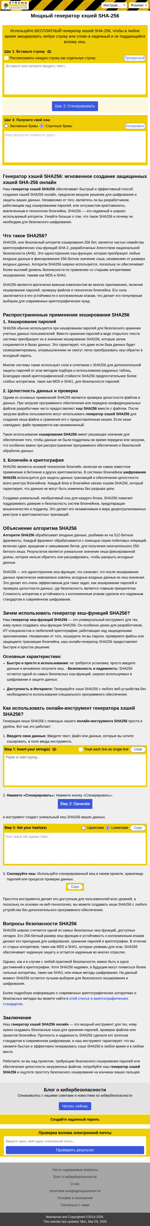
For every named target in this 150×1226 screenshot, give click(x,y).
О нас (75, 1184)
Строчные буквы (58, 126)
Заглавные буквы (24, 126)
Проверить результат (75, 1150)
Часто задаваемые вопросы (75, 1170)
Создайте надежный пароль (74, 1119)
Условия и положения (75, 1198)
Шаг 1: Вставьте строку (24, 51)
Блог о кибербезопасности (75, 1177)
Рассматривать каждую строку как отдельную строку (53, 58)
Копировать (135, 126)
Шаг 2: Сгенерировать (75, 106)
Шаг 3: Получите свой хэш (27, 120)
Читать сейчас (75, 1106)
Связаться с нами (75, 1205)
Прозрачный (135, 58)
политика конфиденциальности (75, 1191)
